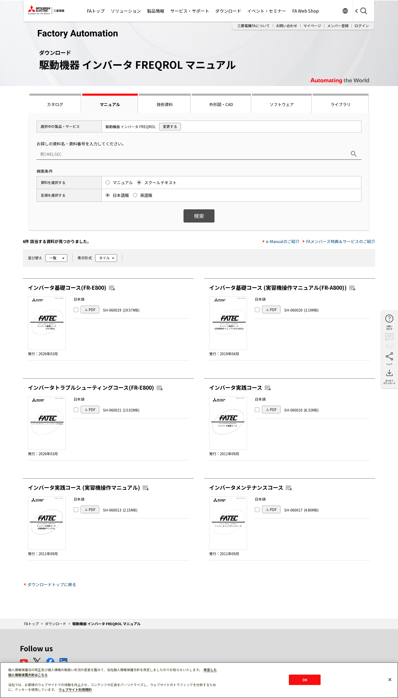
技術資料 (165, 104)
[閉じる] (389, 679)
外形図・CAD (221, 104)
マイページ (312, 25)
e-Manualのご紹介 (283, 241)
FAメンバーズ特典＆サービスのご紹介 (340, 241)
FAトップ (96, 11)
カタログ (55, 104)
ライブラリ (340, 104)
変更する (170, 126)
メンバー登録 (338, 25)
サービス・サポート (189, 11)
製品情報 (155, 11)
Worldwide (345, 11)
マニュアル (110, 104)
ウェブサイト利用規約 (75, 689)
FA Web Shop (305, 11)
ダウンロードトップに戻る (51, 584)
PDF (92, 309)
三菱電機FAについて (253, 25)
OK (304, 679)
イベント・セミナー (266, 11)
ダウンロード (228, 11)
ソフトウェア (282, 104)
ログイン (362, 25)
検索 (199, 215)
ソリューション (126, 11)
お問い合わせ (286, 25)
